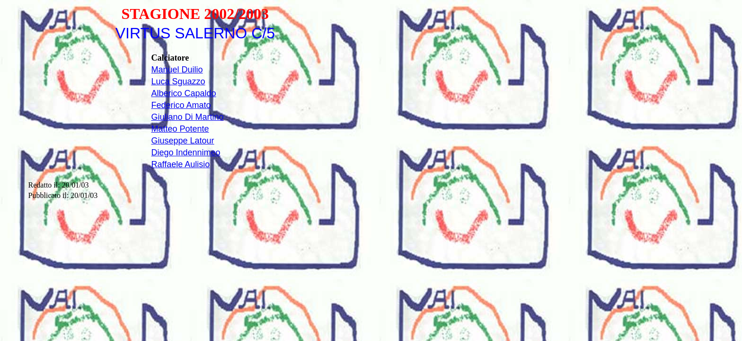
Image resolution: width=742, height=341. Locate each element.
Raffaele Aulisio (180, 164)
